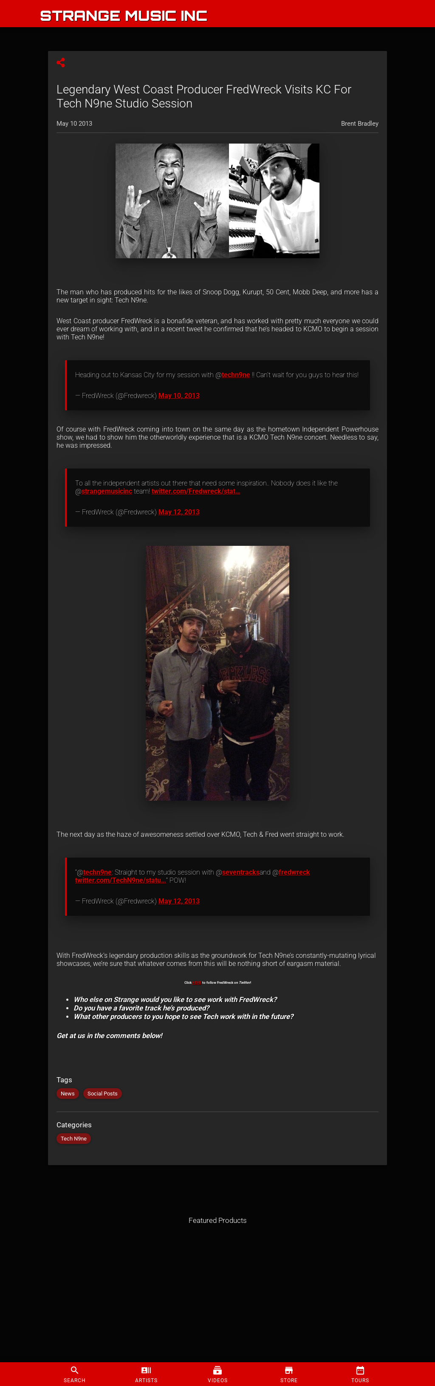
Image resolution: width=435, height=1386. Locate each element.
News (68, 1093)
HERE (196, 982)
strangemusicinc (107, 491)
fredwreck (294, 872)
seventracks (241, 872)
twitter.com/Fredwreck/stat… (196, 491)
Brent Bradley (360, 123)
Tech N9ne (74, 1138)
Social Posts (103, 1093)
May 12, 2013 (179, 512)
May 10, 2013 (179, 396)
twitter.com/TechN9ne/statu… (120, 880)
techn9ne (236, 375)
